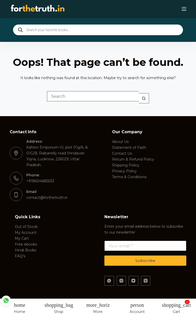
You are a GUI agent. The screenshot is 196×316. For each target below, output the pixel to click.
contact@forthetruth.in (47, 197)
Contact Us (122, 153)
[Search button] (144, 98)
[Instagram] (121, 281)
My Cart (22, 238)
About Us (120, 141)
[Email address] (145, 246)
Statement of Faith (129, 147)
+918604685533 (40, 181)
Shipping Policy (125, 165)
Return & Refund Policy (133, 159)
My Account (25, 232)
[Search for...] (93, 96)
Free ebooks (26, 244)
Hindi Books (25, 250)
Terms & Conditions (129, 177)
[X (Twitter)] (146, 281)
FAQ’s (20, 256)
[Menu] (184, 9)
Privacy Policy (124, 171)
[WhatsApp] (109, 281)
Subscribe (145, 260)
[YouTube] (133, 281)
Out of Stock (26, 226)
